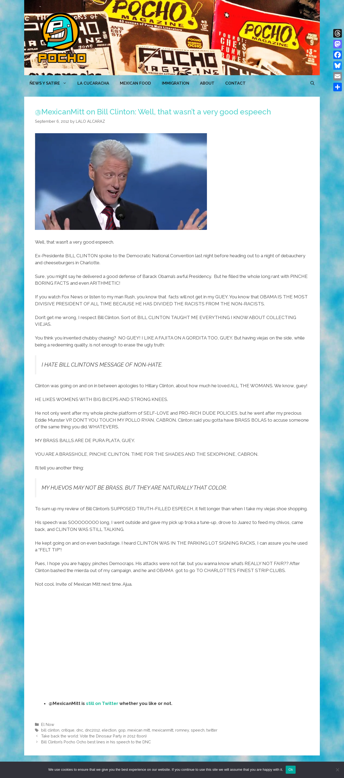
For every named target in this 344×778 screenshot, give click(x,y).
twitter (211, 730)
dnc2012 (92, 730)
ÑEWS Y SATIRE (51, 83)
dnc (79, 730)
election (109, 730)
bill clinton (50, 730)
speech (198, 730)
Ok (290, 770)
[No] (337, 769)
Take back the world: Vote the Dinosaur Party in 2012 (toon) (94, 736)
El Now (47, 724)
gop (122, 730)
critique (67, 730)
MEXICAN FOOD (135, 83)
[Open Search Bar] (312, 83)
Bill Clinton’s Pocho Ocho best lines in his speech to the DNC (96, 742)
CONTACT (235, 83)
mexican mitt (138, 730)
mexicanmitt (162, 730)
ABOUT (207, 83)
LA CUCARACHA (93, 83)
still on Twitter (102, 703)
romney (182, 730)
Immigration (175, 83)
